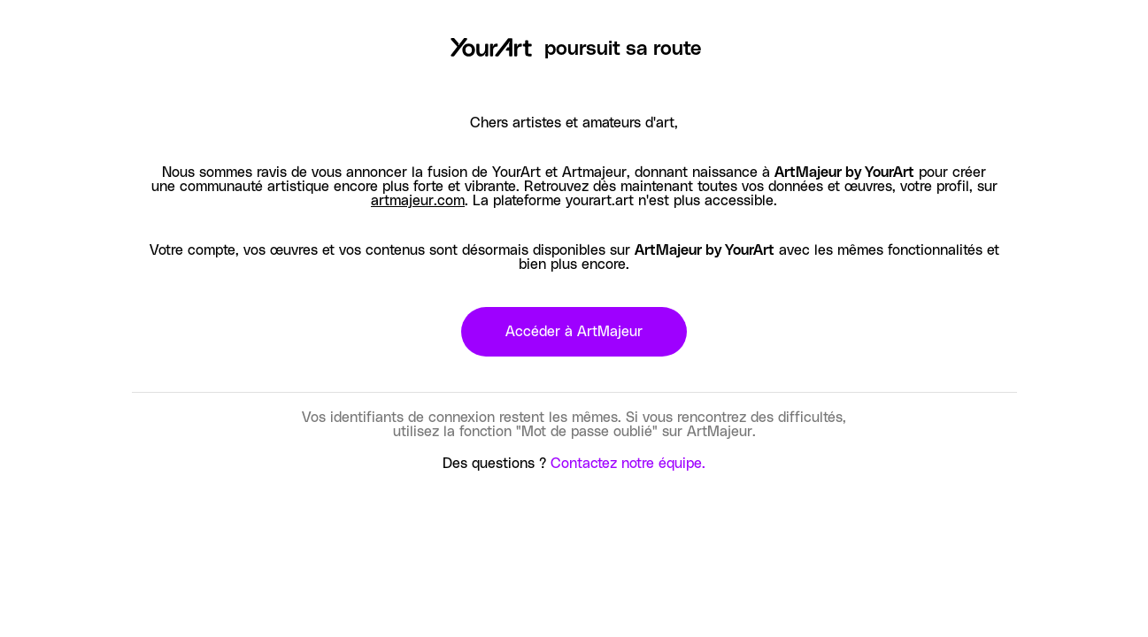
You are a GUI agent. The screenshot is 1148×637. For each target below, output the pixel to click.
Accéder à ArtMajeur (574, 332)
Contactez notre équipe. (628, 464)
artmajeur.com (418, 201)
